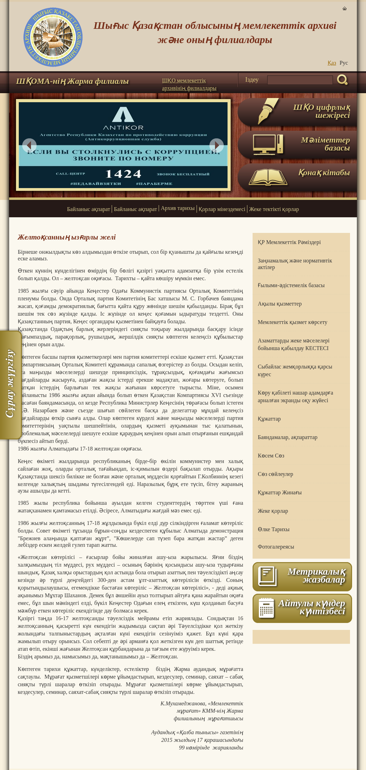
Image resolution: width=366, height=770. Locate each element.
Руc (344, 63)
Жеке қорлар (273, 511)
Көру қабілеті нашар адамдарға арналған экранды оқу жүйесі (295, 396)
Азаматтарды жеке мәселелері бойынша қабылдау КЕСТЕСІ (293, 344)
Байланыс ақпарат (88, 209)
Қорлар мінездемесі (222, 209)
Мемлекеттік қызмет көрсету (292, 322)
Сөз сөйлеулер (275, 474)
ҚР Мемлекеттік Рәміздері (289, 242)
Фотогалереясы (276, 547)
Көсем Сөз (271, 456)
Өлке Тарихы (273, 529)
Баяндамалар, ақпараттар (288, 437)
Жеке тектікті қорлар (274, 209)
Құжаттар (269, 419)
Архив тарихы (177, 208)
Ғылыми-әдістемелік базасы (291, 285)
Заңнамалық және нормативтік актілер (295, 264)
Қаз (332, 63)
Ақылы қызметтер (280, 304)
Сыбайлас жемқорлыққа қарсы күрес (295, 370)
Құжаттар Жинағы (280, 492)
